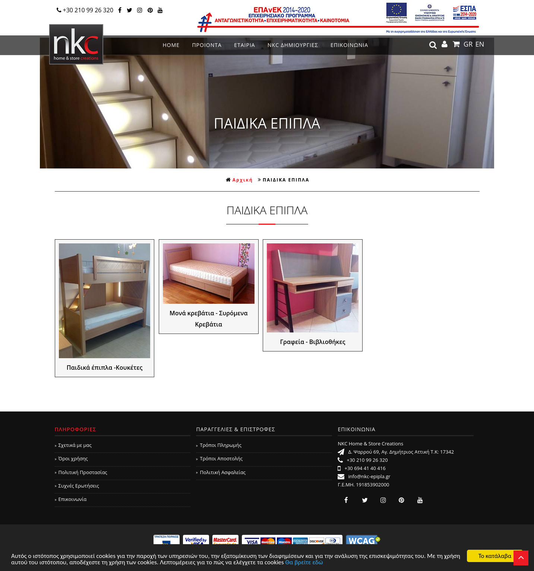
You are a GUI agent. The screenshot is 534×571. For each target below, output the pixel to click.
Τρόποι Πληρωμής (218, 445)
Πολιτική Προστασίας (81, 472)
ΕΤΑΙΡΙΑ (244, 44)
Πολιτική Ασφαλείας (221, 472)
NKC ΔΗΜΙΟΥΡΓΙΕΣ (293, 44)
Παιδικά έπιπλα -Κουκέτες (105, 367)
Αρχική (239, 180)
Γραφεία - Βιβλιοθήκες (312, 342)
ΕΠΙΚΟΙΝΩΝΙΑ (349, 44)
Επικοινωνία (71, 499)
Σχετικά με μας (73, 445)
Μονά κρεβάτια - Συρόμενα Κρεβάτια (208, 318)
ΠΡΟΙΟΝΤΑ (206, 44)
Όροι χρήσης (71, 458)
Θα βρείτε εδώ (304, 563)
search (433, 45)
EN (479, 44)
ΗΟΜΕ (171, 44)
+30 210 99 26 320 (85, 10)
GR (468, 44)
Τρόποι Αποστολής (219, 458)
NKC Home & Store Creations (76, 44)
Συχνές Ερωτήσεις (77, 485)
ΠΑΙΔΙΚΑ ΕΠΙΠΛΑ (286, 180)
